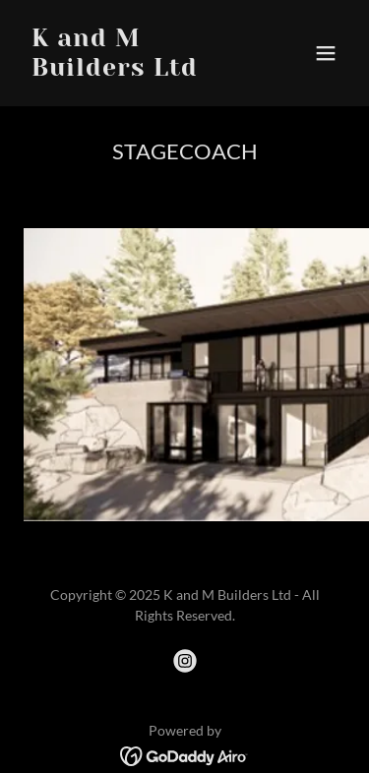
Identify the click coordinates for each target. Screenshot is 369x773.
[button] (325, 53)
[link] (136, 69)
